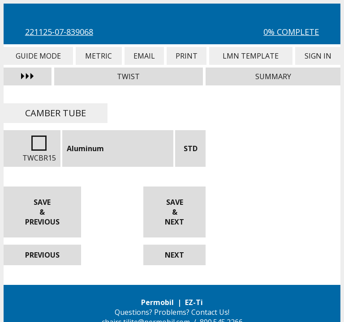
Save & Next (174, 212)
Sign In (318, 56)
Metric (99, 56)
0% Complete (291, 31)
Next (174, 255)
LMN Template (250, 56)
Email (144, 56)
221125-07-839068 (59, 31)
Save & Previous (42, 212)
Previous (42, 255)
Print (186, 56)
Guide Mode (38, 56)
